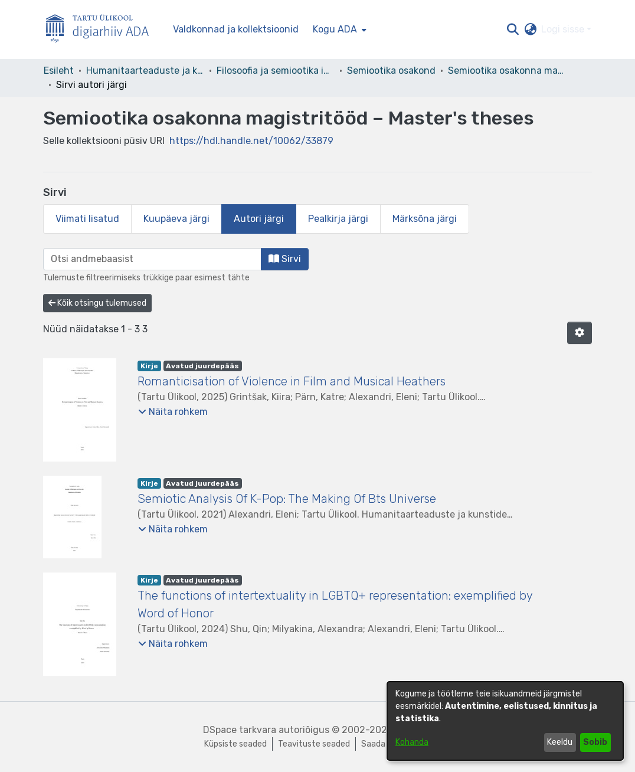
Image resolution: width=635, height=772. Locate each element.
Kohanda (411, 742)
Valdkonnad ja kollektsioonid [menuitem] (236, 29)
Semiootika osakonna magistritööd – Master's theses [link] (507, 70)
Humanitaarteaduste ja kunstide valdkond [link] (145, 70)
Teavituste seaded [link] (314, 744)
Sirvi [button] (285, 258)
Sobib (595, 742)
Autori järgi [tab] (259, 218)
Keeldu (559, 742)
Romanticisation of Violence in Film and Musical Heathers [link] (292, 381)
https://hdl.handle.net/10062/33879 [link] (251, 140)
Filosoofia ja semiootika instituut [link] (276, 70)
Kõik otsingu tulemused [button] (97, 303)
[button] (512, 29)
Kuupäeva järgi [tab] (176, 218)
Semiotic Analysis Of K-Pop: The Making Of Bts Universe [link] (287, 499)
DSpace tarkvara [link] (239, 729)
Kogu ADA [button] (335, 29)
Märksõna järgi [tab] (424, 218)
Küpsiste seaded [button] (235, 744)
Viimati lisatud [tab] (87, 218)
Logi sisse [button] (564, 29)
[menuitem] (338, 29)
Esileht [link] (59, 70)
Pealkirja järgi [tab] (338, 218)
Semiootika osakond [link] (391, 70)
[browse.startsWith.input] (152, 259)
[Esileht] (102, 29)
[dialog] (505, 721)
